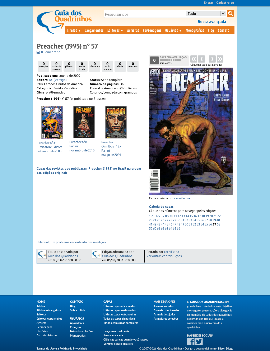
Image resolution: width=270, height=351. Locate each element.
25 (158, 220)
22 (219, 216)
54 (202, 225)
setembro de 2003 (50, 147)
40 (218, 220)
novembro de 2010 (82, 146)
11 (175, 216)
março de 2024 (114, 148)
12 (179, 216)
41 (150, 225)
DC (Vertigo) (58, 80)
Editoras (115, 30)
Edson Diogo (225, 348)
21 (215, 216)
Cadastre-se (225, 3)
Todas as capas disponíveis (119, 318)
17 (199, 216)
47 (174, 225)
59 (150, 229)
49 (182, 225)
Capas (107, 301)
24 (154, 220)
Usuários (173, 30)
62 (162, 229)
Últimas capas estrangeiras (119, 314)
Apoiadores (77, 323)
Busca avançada (113, 335)
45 (166, 225)
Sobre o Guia (77, 310)
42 (154, 225)
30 (178, 220)
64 (170, 229)
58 (218, 225)
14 (187, 216)
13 (183, 216)
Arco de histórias (47, 335)
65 (174, 229)
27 (166, 220)
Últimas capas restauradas (119, 310)
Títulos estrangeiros (49, 310)
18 (203, 216)
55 (206, 225)
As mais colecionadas (166, 310)
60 (154, 229)
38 (210, 220)
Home (41, 301)
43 (158, 225)
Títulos (74, 30)
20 (211, 216)
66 (178, 229)
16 (195, 216)
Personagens (152, 30)
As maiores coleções (166, 318)
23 (150, 220)
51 (190, 225)
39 (214, 220)
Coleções (75, 327)
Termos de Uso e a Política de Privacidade (62, 348)
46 (170, 225)
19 (207, 216)
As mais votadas (163, 306)
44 (162, 225)
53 (198, 225)
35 (198, 220)
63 (166, 229)
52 (194, 225)
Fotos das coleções (81, 331)
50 (186, 225)
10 (171, 216)
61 (158, 229)
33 (190, 220)
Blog (211, 30)
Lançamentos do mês (116, 331)
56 (210, 225)
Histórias (42, 331)
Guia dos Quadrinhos (63, 256)
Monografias (195, 30)
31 (182, 220)
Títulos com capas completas (120, 322)
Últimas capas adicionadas (119, 306)
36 (202, 220)
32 (186, 220)
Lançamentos (94, 30)
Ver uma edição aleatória (118, 343)
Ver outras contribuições (164, 256)
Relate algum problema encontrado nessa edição (71, 242)
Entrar (208, 3)
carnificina (182, 198)
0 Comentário (50, 52)
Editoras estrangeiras (49, 318)
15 (191, 216)
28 (170, 220)
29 (174, 220)
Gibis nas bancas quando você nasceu (125, 339)
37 (206, 220)
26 (162, 220)
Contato (223, 30)
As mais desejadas (165, 314)
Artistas (133, 30)
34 (194, 220)
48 (178, 225)
